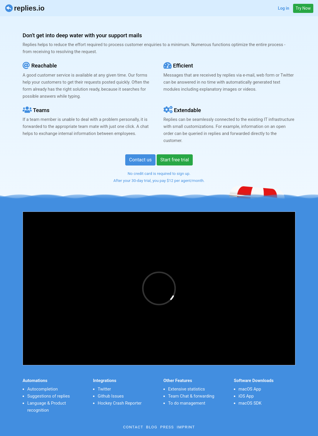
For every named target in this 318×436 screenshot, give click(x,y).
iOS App (246, 396)
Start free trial (174, 160)
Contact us (140, 160)
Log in (283, 8)
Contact (133, 427)
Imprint (186, 427)
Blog (152, 427)
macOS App (250, 389)
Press (167, 427)
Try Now (303, 8)
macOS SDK (250, 403)
